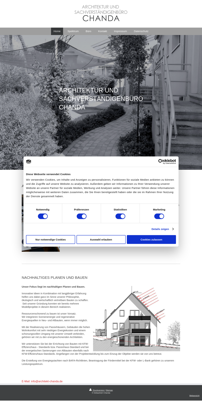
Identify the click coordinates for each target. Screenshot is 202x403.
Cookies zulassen (151, 239)
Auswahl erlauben (101, 239)
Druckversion (97, 390)
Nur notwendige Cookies (51, 239)
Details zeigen (160, 229)
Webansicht (194, 396)
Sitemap (109, 390)
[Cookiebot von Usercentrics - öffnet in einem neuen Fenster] (161, 161)
